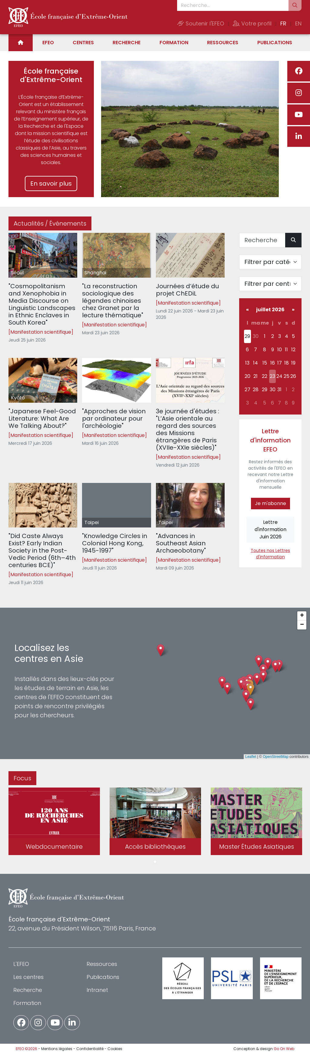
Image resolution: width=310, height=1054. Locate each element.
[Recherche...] (233, 5)
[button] (250, 689)
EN (298, 23)
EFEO (48, 42)
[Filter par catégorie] (270, 262)
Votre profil (252, 23)
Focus (22, 778)
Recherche (126, 42)
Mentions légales (56, 1048)
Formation (174, 42)
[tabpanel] (54, 822)
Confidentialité (90, 1048)
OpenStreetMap (276, 757)
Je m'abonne (270, 503)
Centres (83, 42)
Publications (274, 42)
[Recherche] (262, 240)
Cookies (114, 1048)
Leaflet (250, 757)
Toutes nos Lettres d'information (270, 553)
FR (283, 23)
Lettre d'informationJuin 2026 (270, 529)
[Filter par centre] (270, 283)
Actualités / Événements (50, 223)
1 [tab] (155, 862)
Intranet (97, 990)
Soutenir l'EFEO (200, 23)
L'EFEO (21, 964)
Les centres (28, 977)
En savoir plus (51, 183)
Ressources (222, 42)
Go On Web (284, 1048)
